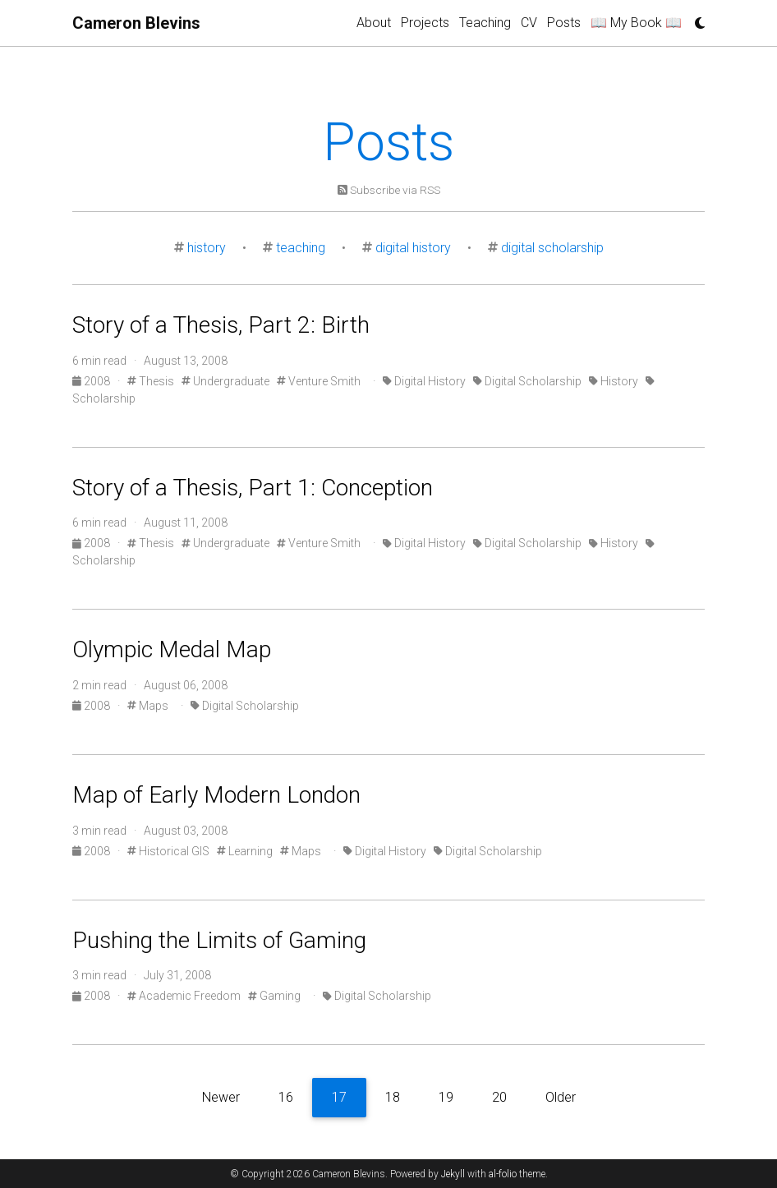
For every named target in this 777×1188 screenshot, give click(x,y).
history (206, 248)
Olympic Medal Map (171, 649)
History (613, 381)
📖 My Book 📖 (636, 22)
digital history (413, 248)
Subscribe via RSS (389, 189)
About (373, 22)
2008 (92, 381)
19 (446, 1097)
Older (560, 1097)
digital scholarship (552, 248)
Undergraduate (225, 381)
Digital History (424, 381)
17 (339, 1097)
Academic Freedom (184, 995)
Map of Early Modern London (216, 794)
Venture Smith (319, 381)
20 (499, 1097)
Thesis (150, 381)
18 (392, 1097)
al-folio (503, 1174)
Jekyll (453, 1174)
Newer (221, 1097)
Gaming (274, 995)
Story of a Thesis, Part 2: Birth (221, 324)
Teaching (485, 22)
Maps (147, 705)
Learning (245, 851)
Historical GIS (168, 851)
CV (529, 22)
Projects (425, 22)
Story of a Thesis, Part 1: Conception (252, 487)
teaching (300, 248)
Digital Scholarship (527, 381)
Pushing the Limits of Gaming (219, 940)
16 (285, 1097)
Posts (564, 22)
